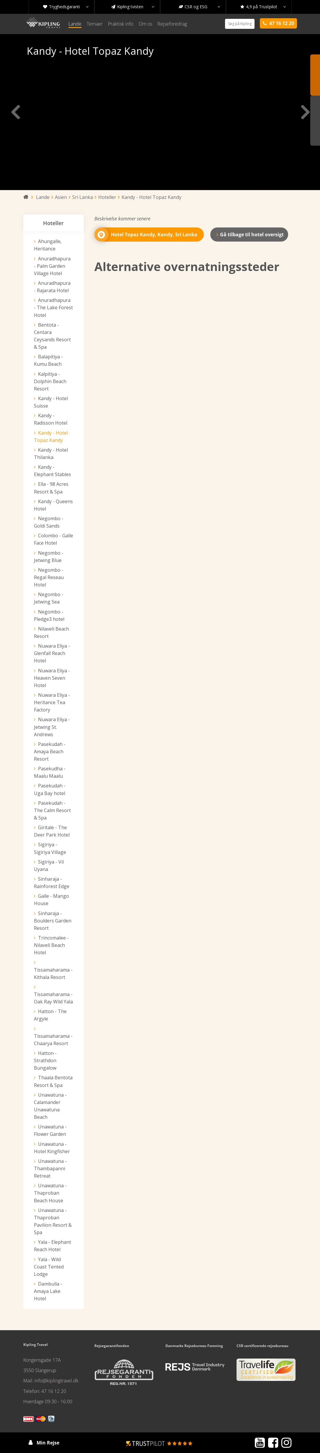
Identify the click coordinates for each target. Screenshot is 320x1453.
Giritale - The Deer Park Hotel (52, 831)
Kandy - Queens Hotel (53, 505)
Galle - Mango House (51, 900)
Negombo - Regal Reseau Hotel (49, 577)
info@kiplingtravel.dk (56, 1380)
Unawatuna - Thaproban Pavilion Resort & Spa (53, 1221)
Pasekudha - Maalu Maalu (49, 772)
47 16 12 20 (53, 1391)
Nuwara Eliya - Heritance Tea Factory (52, 702)
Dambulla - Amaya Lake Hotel (48, 1291)
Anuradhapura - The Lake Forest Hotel (53, 307)
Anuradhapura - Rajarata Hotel (52, 287)
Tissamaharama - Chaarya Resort (53, 1040)
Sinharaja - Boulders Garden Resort (52, 920)
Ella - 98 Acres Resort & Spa (51, 488)
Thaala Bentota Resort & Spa (53, 1081)
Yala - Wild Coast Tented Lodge (49, 1266)
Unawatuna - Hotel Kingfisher (52, 1148)
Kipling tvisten (132, 7)
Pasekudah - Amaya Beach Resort (49, 751)
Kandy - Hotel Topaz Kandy (51, 436)
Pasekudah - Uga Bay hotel (49, 789)
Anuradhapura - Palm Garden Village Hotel (52, 266)
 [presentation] (304, 112)
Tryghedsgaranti (65, 7)
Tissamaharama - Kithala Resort (53, 973)
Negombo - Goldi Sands (48, 522)
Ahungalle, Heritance (48, 245)
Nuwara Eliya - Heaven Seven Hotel (52, 678)
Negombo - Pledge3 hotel (49, 615)
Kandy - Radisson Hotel (50, 419)
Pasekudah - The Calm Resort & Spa (52, 810)
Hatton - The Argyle (50, 1015)
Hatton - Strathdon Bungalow (45, 1060)
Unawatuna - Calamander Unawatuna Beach (50, 1106)
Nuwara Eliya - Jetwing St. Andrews (52, 726)
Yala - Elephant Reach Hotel (52, 1246)
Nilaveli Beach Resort (51, 632)
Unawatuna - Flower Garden (50, 1130)
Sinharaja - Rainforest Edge (51, 883)
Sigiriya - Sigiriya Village (50, 848)
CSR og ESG (199, 7)
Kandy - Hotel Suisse (51, 402)
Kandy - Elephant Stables (52, 471)
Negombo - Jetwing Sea (48, 598)
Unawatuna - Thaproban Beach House (50, 1192)
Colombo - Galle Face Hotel (53, 539)
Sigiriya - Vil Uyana (49, 865)
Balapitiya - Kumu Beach (48, 360)
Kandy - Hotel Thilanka (51, 453)
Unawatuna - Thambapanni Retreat (50, 1168)
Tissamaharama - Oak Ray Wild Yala (53, 998)
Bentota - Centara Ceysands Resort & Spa (52, 336)
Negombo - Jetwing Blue (48, 556)
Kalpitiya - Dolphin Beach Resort (50, 381)
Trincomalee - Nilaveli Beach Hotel (51, 945)
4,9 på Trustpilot (263, 7)
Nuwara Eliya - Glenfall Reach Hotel (52, 653)
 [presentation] (15, 112)
